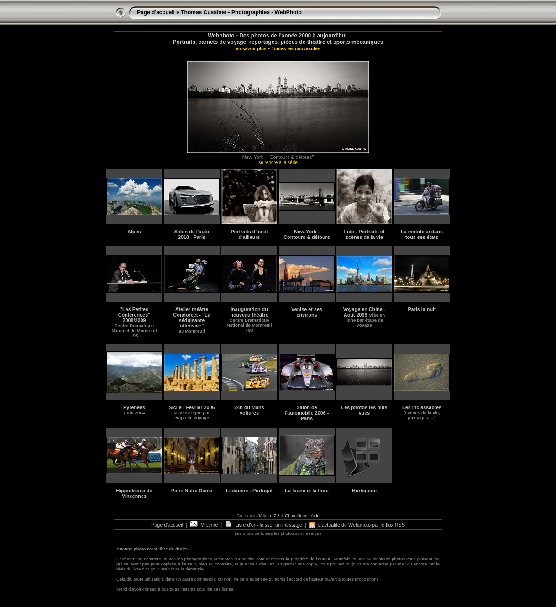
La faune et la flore (306, 490)
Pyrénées (134, 410)
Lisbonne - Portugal (249, 490)
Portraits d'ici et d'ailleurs (249, 234)
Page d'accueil (156, 12)
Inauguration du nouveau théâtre (249, 319)
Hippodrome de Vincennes (134, 493)
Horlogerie (364, 490)
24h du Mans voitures (249, 410)
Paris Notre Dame (191, 490)
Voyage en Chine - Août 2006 (364, 316)
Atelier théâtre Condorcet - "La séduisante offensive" (191, 319)
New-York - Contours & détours (306, 234)
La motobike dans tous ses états (422, 234)
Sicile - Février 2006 (192, 412)
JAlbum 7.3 (269, 515)
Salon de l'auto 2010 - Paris (191, 234)
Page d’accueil (167, 525)
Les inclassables (421, 412)
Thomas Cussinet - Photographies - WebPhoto (241, 12)
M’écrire (204, 525)
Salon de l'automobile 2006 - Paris (307, 413)
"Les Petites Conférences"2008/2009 (134, 322)
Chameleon (296, 515)
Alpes (134, 231)
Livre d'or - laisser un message (263, 525)
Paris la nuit (421, 309)
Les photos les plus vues (364, 410)
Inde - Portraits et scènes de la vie (364, 234)
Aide (315, 515)
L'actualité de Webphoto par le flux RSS (357, 525)
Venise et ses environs (306, 311)
